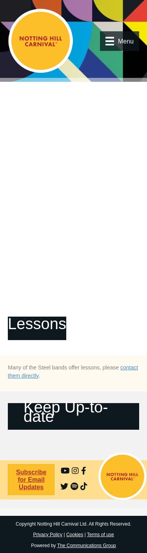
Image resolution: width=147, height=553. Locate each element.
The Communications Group (86, 545)
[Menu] (119, 41)
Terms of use (100, 534)
